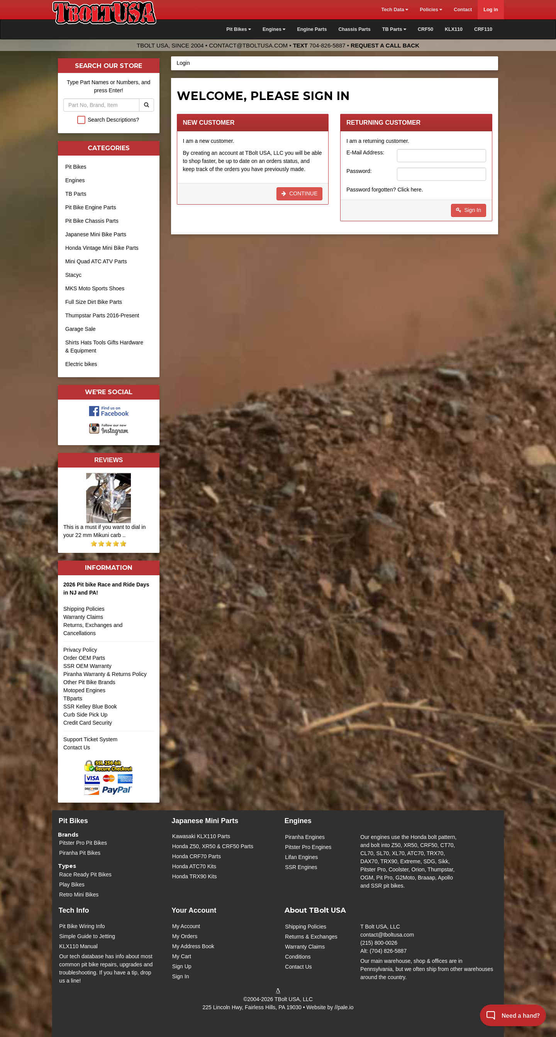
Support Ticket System (90, 739)
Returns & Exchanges (311, 937)
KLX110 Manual (78, 946)
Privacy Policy (80, 650)
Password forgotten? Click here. (384, 189)
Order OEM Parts (84, 658)
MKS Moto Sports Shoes (94, 288)
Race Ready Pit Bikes (85, 874)
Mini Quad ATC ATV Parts (96, 261)
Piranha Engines (305, 837)
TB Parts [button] (394, 29)
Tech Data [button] (394, 9)
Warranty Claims (83, 617)
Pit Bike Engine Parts (90, 207)
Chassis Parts (354, 29)
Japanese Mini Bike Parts (95, 234)
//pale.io (343, 1007)
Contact (463, 9)
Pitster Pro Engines (308, 847)
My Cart (181, 956)
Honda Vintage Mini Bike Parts (102, 248)
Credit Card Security (108, 725)
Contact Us (76, 747)
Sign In (468, 210)
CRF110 (483, 29)
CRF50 (425, 29)
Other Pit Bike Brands (89, 682)
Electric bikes (81, 364)
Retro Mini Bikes (78, 894)
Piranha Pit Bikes (79, 853)
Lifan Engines (301, 857)
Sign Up (182, 966)
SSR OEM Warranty (87, 666)
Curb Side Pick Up (85, 715)
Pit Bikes (75, 167)
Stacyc (73, 275)
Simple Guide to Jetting (87, 936)
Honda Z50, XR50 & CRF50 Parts (212, 846)
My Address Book (193, 946)
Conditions (297, 957)
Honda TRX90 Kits (194, 876)
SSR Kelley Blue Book (90, 706)
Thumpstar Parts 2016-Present (102, 315)
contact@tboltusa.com (248, 45)
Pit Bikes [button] (238, 29)
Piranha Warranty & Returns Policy (105, 674)
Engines (75, 180)
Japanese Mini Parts (204, 821)
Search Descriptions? (113, 120)
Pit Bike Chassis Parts (92, 221)
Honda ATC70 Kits (194, 866)
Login (183, 63)
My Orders (184, 936)
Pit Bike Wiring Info (82, 926)
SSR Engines (301, 867)
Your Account (193, 910)
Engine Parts (312, 29)
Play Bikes (71, 884)
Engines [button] (274, 29)
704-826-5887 (327, 45)
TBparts (72, 698)
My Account (186, 926)
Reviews (108, 459)
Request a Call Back (385, 45)
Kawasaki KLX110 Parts (201, 836)
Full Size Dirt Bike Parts (93, 302)
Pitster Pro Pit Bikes (83, 843)
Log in (490, 9)
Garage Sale (80, 329)
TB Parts (75, 194)
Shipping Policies (84, 609)
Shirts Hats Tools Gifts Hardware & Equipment (104, 346)
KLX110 (454, 29)
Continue (299, 193)
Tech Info (74, 910)
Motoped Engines (84, 690)
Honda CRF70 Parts (196, 856)
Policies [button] (431, 9)
